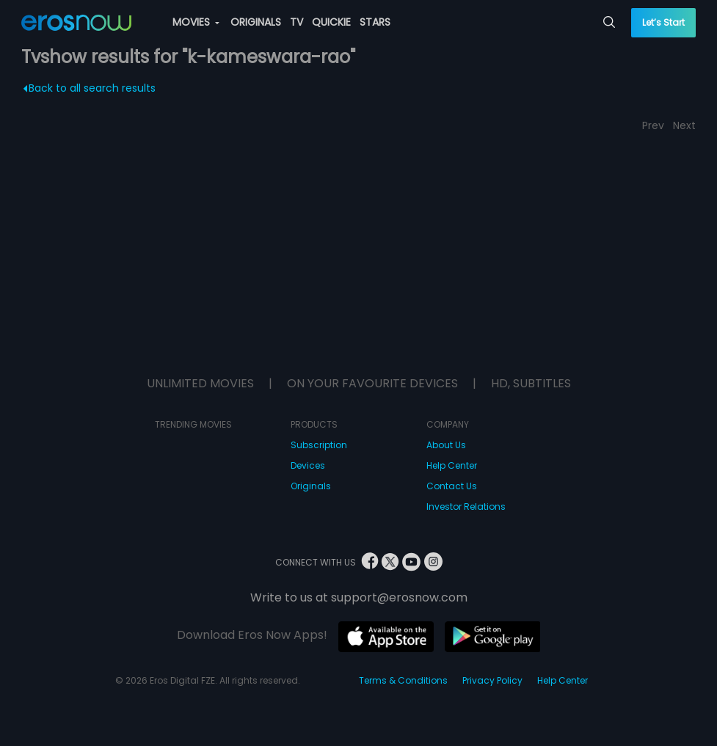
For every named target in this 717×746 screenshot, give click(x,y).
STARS (375, 22)
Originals (311, 486)
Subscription (319, 445)
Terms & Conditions (403, 680)
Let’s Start (663, 22)
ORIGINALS (255, 22)
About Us (446, 445)
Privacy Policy (492, 680)
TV (296, 22)
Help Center (451, 465)
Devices (308, 465)
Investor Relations (466, 506)
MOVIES (195, 22)
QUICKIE (331, 22)
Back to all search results (89, 88)
